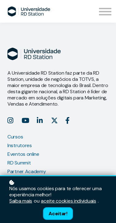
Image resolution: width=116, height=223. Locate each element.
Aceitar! (58, 213)
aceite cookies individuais (68, 201)
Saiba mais (20, 201)
